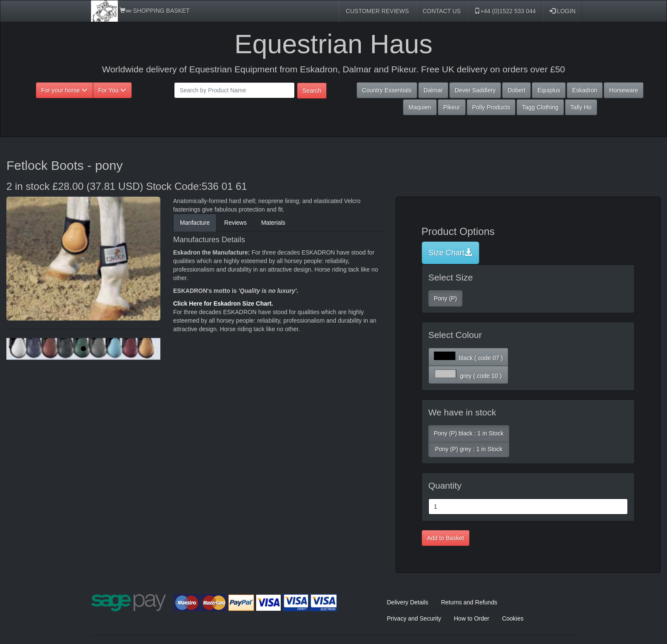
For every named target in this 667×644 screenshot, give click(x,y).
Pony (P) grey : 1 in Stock (468, 449)
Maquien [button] (419, 107)
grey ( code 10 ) (468, 374)
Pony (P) (445, 298)
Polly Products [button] (491, 107)
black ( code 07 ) (468, 356)
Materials (273, 222)
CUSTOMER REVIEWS (377, 11)
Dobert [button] (516, 90)
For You (112, 90)
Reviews (235, 222)
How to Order (471, 618)
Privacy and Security (414, 618)
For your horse (64, 90)
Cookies (513, 618)
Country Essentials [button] (387, 90)
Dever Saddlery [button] (475, 90)
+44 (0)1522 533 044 (505, 11)
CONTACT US (441, 11)
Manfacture (195, 222)
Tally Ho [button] (581, 107)
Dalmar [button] (433, 90)
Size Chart (450, 252)
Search (311, 90)
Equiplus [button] (548, 90)
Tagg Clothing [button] (540, 107)
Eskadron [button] (584, 90)
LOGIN (563, 11)
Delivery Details (407, 602)
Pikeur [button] (451, 107)
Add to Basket (445, 538)
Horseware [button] (623, 90)
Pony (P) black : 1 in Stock (469, 433)
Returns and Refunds (469, 602)
